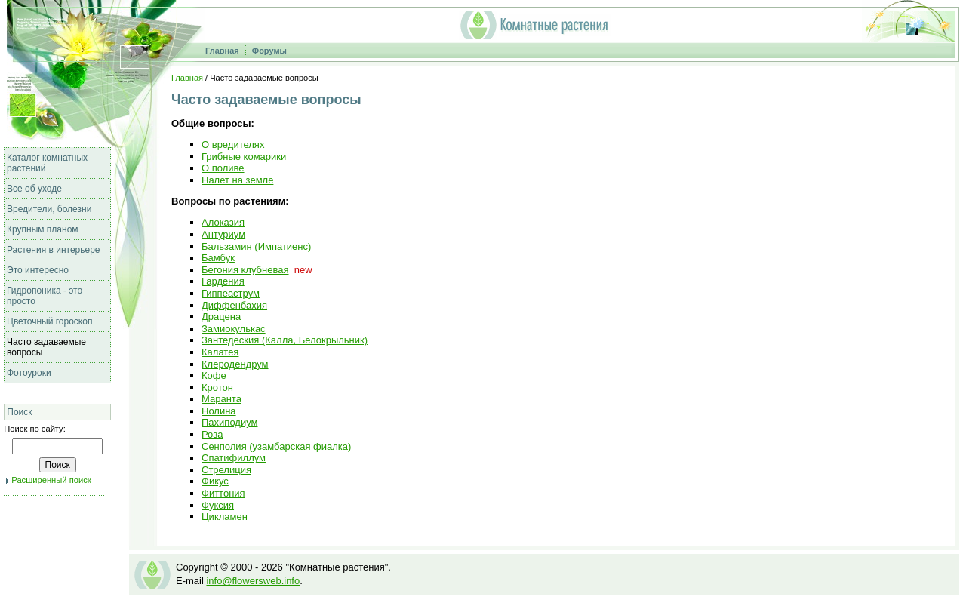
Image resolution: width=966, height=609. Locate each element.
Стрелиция (226, 469)
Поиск (19, 412)
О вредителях (233, 144)
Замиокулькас (234, 328)
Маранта (222, 398)
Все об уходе (34, 188)
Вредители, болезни (49, 209)
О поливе (223, 168)
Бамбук (218, 257)
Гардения (223, 281)
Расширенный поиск (51, 479)
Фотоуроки (29, 373)
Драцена (221, 316)
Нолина (219, 411)
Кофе (214, 375)
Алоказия (223, 222)
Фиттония (223, 493)
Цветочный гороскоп (49, 321)
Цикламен (225, 516)
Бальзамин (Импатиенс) (256, 246)
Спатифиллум (234, 457)
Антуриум (223, 234)
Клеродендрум (235, 364)
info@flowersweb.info (253, 580)
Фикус (215, 481)
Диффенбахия (234, 305)
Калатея (220, 352)
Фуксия (218, 505)
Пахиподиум (229, 422)
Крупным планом (42, 229)
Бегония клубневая (245, 269)
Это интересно (38, 270)
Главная (222, 50)
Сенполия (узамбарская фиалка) (276, 446)
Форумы (269, 50)
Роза (212, 434)
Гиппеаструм (231, 293)
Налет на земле (237, 180)
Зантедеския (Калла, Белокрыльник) (285, 340)
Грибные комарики (244, 156)
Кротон (217, 387)
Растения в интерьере (53, 250)
